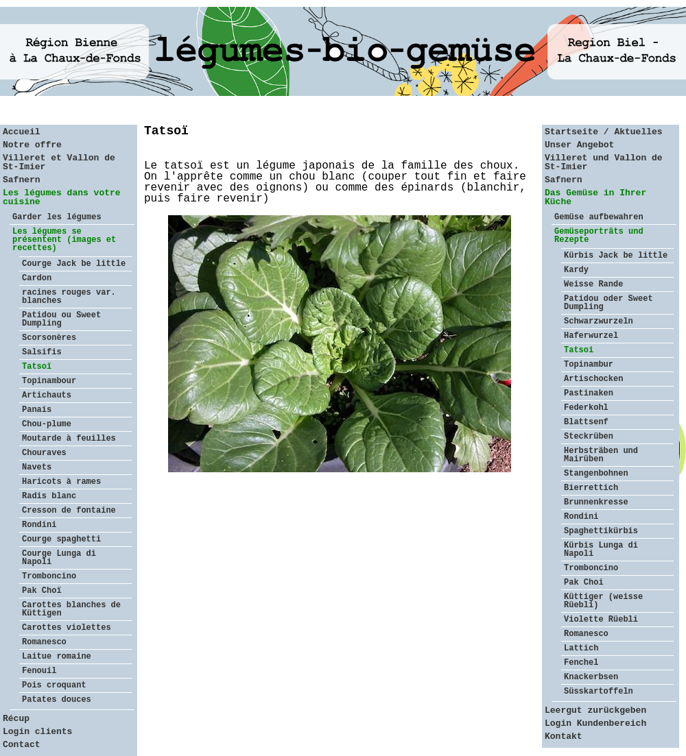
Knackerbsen (591, 677)
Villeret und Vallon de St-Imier (604, 162)
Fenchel (581, 663)
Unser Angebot (579, 145)
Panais (36, 410)
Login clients (37, 732)
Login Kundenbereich (595, 723)
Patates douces (56, 700)
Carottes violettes (66, 628)
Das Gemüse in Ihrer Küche (595, 197)
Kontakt (563, 736)
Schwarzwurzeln (598, 321)
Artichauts (46, 395)
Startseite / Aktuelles (604, 132)
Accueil (21, 132)
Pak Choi (584, 582)
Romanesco (44, 642)
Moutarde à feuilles (69, 438)
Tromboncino (49, 576)
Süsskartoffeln (598, 691)
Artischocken (593, 379)
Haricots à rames (61, 482)
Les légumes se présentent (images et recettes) (64, 240)
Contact (21, 745)
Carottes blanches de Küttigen (71, 609)
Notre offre (32, 145)
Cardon (36, 278)
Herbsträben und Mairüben (601, 455)
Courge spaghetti (61, 539)
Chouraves (44, 453)
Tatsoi (578, 350)
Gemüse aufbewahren (598, 217)
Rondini (39, 525)
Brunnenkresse (596, 502)
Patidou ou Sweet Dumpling (61, 319)
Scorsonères (49, 338)
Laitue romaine (56, 656)
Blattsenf (586, 422)
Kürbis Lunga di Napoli (601, 550)
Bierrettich (591, 488)
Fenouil (39, 671)
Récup (16, 719)
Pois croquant (54, 685)
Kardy (576, 270)
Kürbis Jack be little (615, 255)
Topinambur (588, 364)
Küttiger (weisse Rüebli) (603, 601)
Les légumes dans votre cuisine (62, 197)
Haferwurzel (591, 336)
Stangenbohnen (596, 473)
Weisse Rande (593, 284)
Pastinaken (588, 393)
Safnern (21, 180)
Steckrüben (588, 436)
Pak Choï (42, 591)
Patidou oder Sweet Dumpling (608, 303)
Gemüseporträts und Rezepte (598, 236)
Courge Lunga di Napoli (59, 558)
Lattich (581, 648)
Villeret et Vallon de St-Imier (59, 162)
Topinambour (49, 381)
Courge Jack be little (74, 264)
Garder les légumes (57, 217)
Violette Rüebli (601, 619)
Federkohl (586, 408)
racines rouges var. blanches (69, 297)
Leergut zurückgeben (595, 710)
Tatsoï (36, 366)
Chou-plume (46, 424)
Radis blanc (49, 496)
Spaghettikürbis (601, 531)
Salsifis (42, 352)
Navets (36, 467)
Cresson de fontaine (69, 510)
